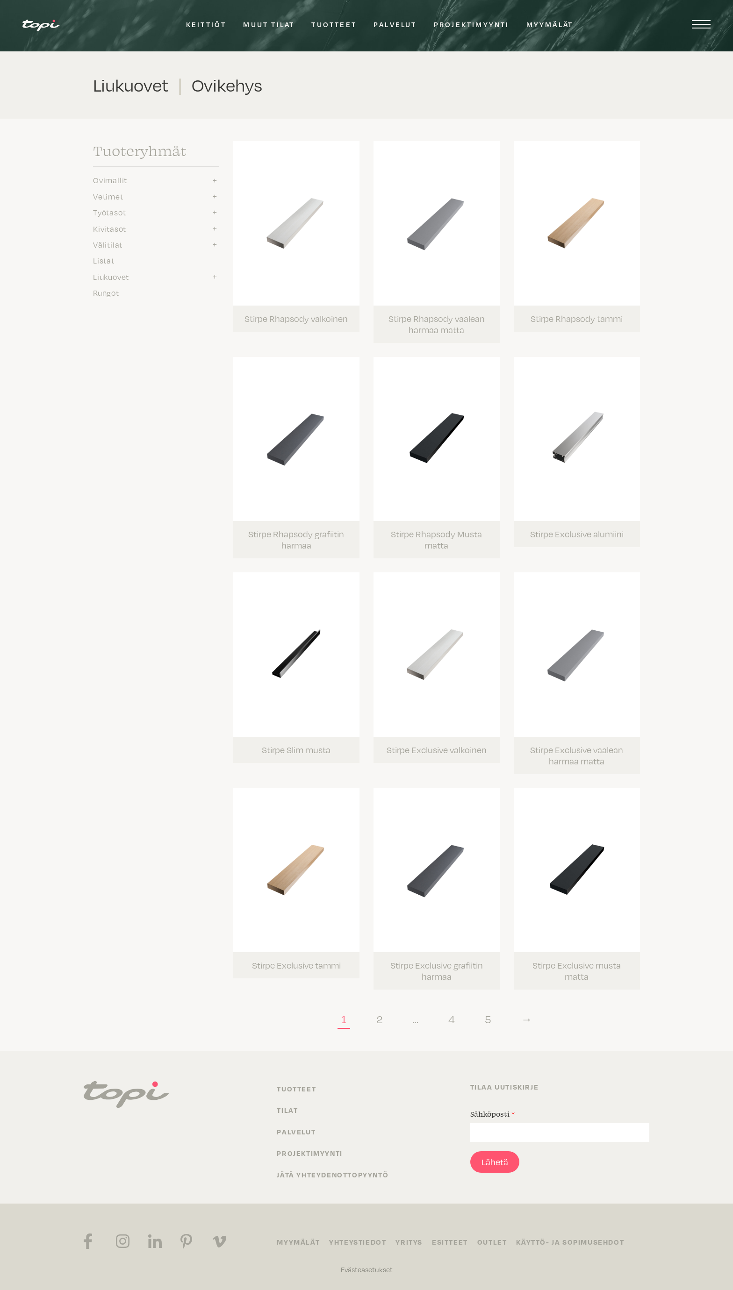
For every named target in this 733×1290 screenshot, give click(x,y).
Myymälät (550, 24)
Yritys (409, 1242)
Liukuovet (111, 277)
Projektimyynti (472, 24)
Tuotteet (334, 24)
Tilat (287, 1110)
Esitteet (450, 1242)
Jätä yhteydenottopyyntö (332, 1174)
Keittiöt (206, 24)
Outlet (492, 1242)
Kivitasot (109, 229)
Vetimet (108, 196)
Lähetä (494, 1162)
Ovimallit (110, 180)
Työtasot (109, 212)
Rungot (106, 293)
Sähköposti (492, 1114)
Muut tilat (269, 24)
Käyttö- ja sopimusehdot (570, 1242)
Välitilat (107, 244)
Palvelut (395, 24)
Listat (104, 260)
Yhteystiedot (357, 1242)
